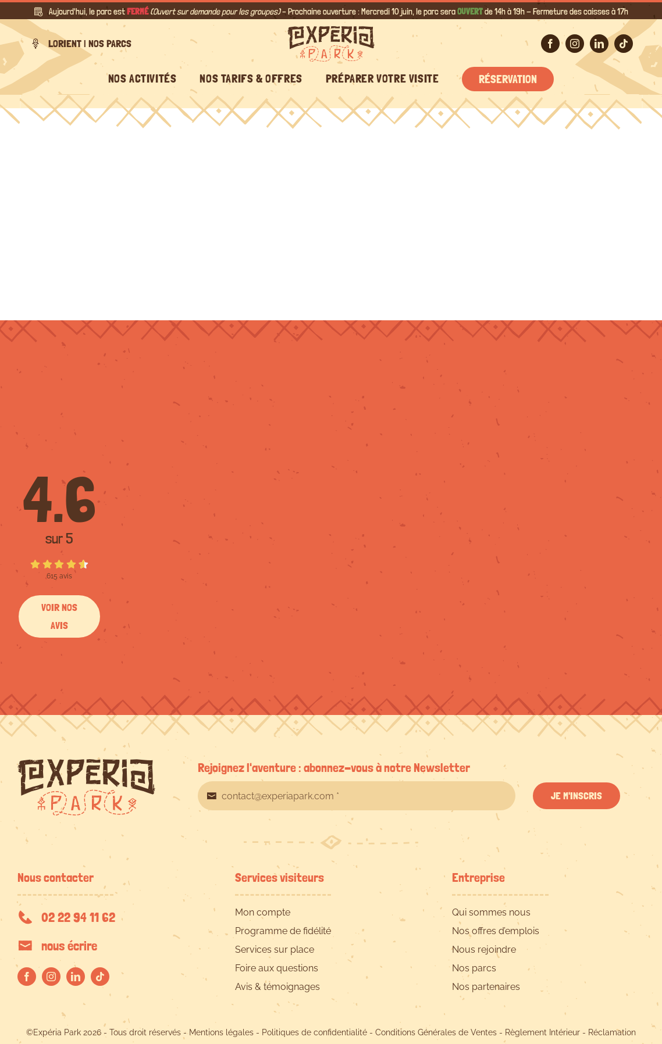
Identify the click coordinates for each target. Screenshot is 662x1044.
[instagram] (574, 43)
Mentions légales (221, 1032)
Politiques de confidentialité (314, 1032)
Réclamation (612, 1032)
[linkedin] (599, 43)
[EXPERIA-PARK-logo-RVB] (331, 30)
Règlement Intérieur (542, 1032)
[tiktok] (623, 43)
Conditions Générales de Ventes (436, 1032)
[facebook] (550, 43)
